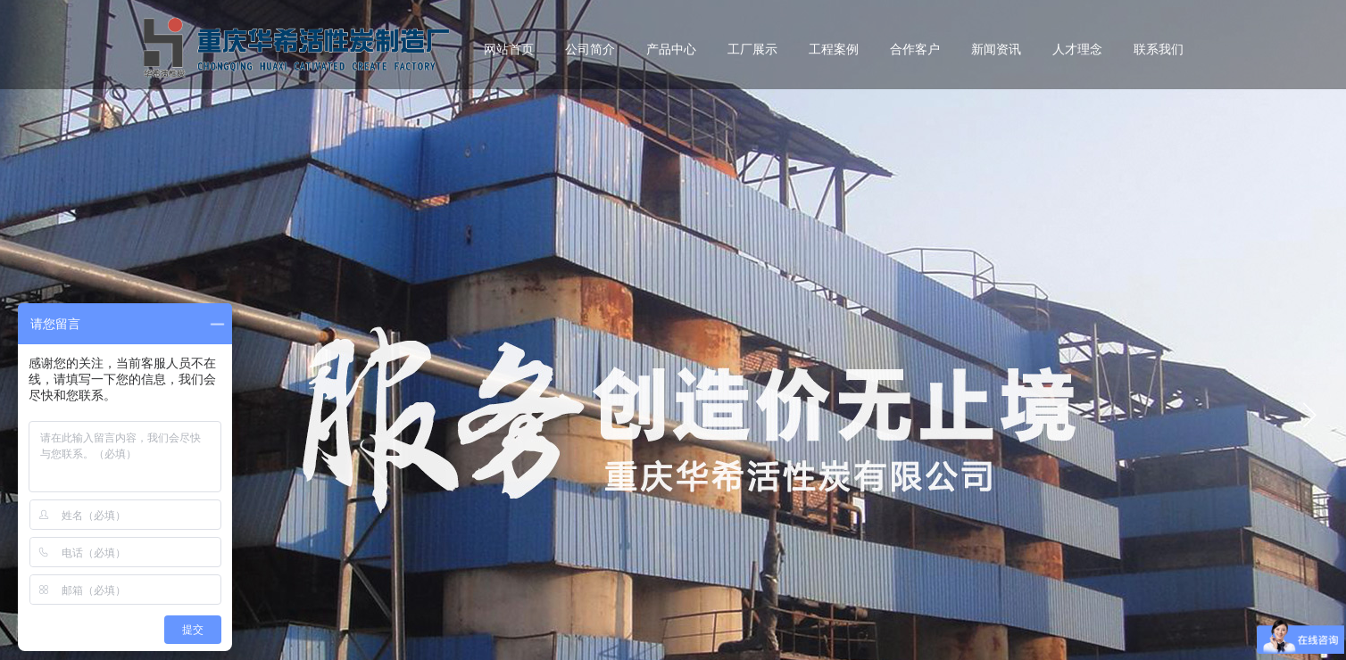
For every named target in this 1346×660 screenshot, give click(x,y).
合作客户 (915, 49)
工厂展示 (752, 49)
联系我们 (1159, 49)
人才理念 (1077, 49)
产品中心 (671, 49)
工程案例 (834, 49)
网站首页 (509, 49)
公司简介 (590, 49)
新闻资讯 (996, 49)
